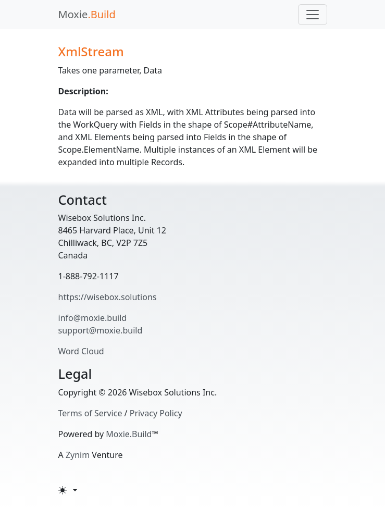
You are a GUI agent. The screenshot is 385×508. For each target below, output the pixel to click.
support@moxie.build (100, 330)
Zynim (78, 455)
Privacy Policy (156, 413)
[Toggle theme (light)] (67, 490)
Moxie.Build (129, 434)
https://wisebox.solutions (107, 297)
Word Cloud (81, 351)
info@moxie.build (92, 318)
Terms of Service (90, 413)
